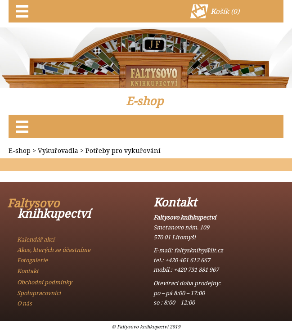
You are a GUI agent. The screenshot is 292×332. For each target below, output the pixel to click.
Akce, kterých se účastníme (53, 250)
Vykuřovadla (58, 150)
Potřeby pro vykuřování (123, 150)
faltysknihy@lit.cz (198, 250)
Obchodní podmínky (44, 282)
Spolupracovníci (39, 293)
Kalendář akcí (35, 239)
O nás (24, 303)
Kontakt (28, 271)
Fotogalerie (32, 260)
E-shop (144, 101)
